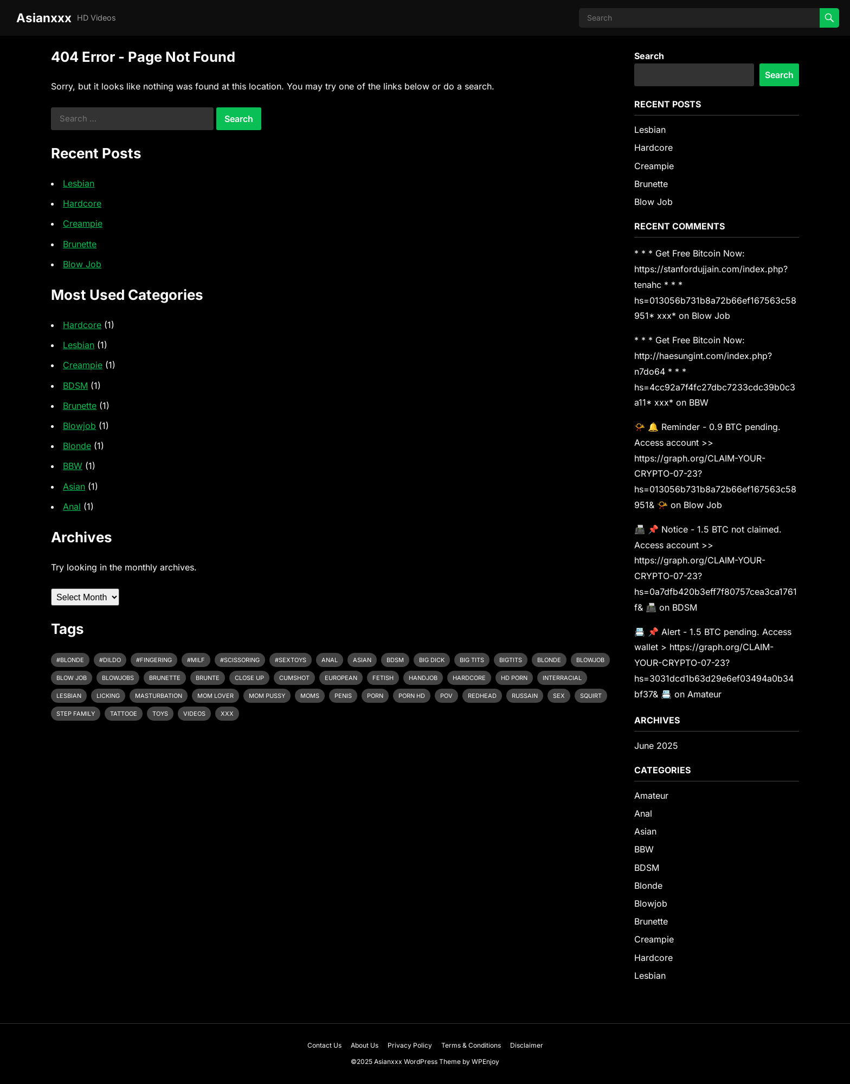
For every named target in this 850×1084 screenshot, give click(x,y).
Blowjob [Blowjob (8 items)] (590, 660)
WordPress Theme (432, 1061)
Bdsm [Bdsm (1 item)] (395, 660)
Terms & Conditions (471, 1045)
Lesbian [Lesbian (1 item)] (68, 696)
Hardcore (82, 203)
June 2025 (656, 745)
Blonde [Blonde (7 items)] (549, 660)
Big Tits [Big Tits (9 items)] (472, 660)
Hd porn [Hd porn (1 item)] (514, 678)
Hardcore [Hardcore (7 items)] (469, 678)
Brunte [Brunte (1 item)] (208, 678)
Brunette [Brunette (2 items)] (165, 678)
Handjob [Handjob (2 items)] (423, 678)
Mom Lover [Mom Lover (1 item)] (215, 696)
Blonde (77, 445)
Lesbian (78, 183)
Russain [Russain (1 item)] (525, 696)
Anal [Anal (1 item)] (329, 660)
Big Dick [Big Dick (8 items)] (432, 660)
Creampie (82, 223)
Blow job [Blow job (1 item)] (71, 678)
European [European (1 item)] (341, 678)
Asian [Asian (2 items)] (362, 660)
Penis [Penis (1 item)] (343, 696)
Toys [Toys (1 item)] (160, 713)
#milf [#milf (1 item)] (196, 660)
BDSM (75, 385)
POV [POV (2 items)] (446, 696)
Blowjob (79, 425)
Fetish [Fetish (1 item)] (383, 678)
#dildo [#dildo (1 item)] (110, 660)
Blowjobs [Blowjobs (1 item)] (118, 678)
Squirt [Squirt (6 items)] (591, 696)
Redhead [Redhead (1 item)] (482, 696)
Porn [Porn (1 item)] (375, 696)
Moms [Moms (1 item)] (309, 696)
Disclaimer (526, 1045)
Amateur (704, 694)
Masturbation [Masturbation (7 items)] (158, 696)
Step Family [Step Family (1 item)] (75, 713)
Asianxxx (44, 17)
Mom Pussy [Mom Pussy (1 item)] (267, 696)
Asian (74, 486)
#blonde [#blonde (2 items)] (70, 660)
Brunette (79, 244)
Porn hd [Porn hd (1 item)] (411, 696)
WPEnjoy (485, 1061)
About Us (364, 1045)
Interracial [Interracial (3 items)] (562, 678)
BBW (72, 465)
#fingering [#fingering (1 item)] (154, 660)
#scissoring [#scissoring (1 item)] (240, 660)
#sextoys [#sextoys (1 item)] (290, 660)
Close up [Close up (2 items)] (249, 678)
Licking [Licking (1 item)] (108, 696)
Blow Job (82, 264)
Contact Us (324, 1045)
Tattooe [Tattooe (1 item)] (123, 713)
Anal (72, 506)
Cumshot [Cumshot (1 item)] (294, 678)
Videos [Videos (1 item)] (194, 713)
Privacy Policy (410, 1045)
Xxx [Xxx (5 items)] (227, 713)
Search (649, 55)
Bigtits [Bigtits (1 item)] (510, 660)
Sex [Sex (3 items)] (559, 696)
